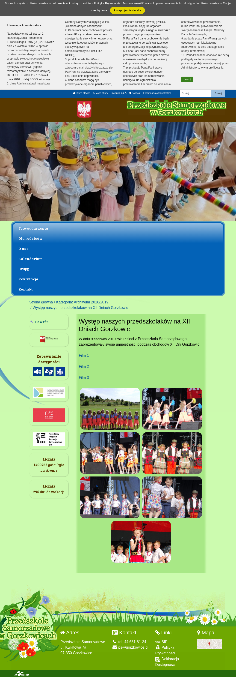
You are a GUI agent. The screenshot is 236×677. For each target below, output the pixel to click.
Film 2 (84, 366)
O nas (23, 248)
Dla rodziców (30, 238)
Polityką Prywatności (107, 3)
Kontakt (25, 289)
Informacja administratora (157, 93)
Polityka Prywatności (165, 650)
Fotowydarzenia (33, 228)
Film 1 (84, 355)
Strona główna (81, 93)
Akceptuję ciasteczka (127, 10)
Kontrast (134, 93)
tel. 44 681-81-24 (129, 642)
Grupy (23, 268)
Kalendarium (30, 258)
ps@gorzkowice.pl (130, 647)
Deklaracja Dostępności (167, 662)
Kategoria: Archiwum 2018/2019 (82, 302)
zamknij (187, 79)
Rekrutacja (28, 278)
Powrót (41, 321)
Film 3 (84, 378)
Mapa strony (100, 93)
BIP (161, 642)
